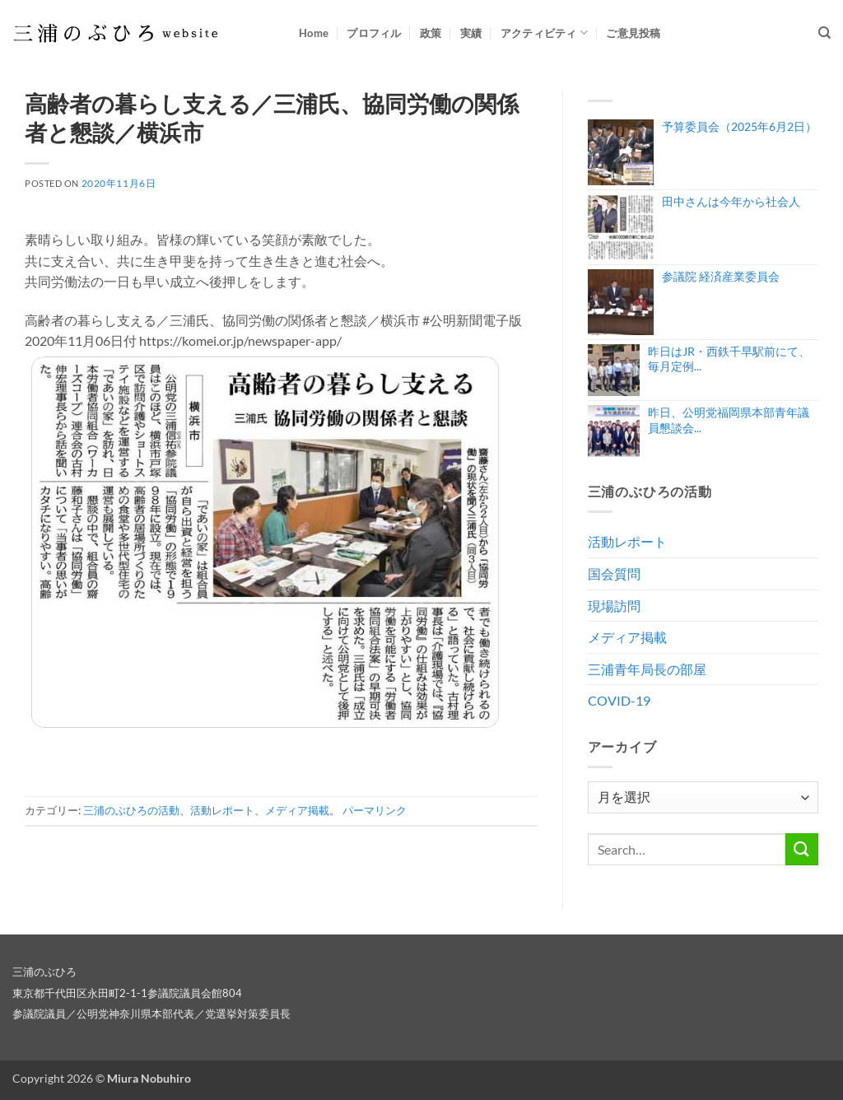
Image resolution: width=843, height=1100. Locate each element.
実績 (471, 33)
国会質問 (614, 573)
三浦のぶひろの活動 (131, 810)
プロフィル (374, 33)
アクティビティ (544, 32)
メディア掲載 (297, 810)
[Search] (824, 33)
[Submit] (801, 849)
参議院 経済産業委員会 (721, 276)
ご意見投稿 (633, 33)
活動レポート (222, 810)
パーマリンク (374, 810)
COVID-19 (619, 700)
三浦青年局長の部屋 (647, 669)
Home (313, 33)
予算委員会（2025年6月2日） (739, 126)
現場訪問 (614, 605)
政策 (431, 33)
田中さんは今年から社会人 (731, 201)
